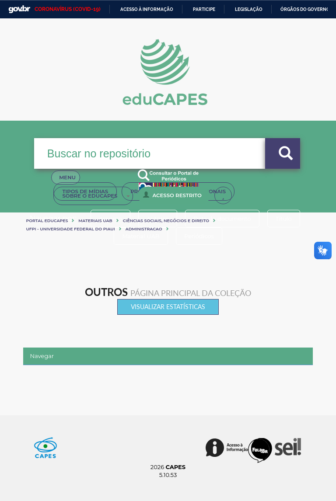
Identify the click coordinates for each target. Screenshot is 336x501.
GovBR (19, 9)
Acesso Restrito (172, 194)
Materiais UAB (95, 220)
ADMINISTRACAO (144, 228)
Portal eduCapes (47, 220)
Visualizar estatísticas (168, 306)
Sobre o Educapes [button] (96, 196)
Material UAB (139, 236)
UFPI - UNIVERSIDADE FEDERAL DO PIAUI (70, 228)
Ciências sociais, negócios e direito (166, 220)
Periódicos (200, 236)
